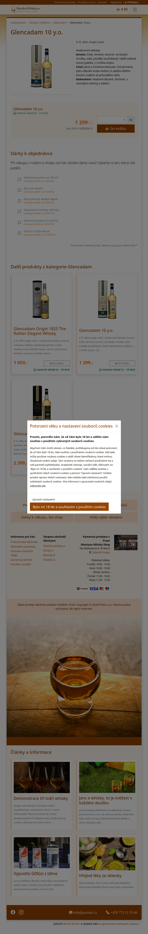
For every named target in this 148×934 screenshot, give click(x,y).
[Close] (116, 426)
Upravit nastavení (43, 499)
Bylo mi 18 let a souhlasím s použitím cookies (69, 506)
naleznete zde (38, 485)
